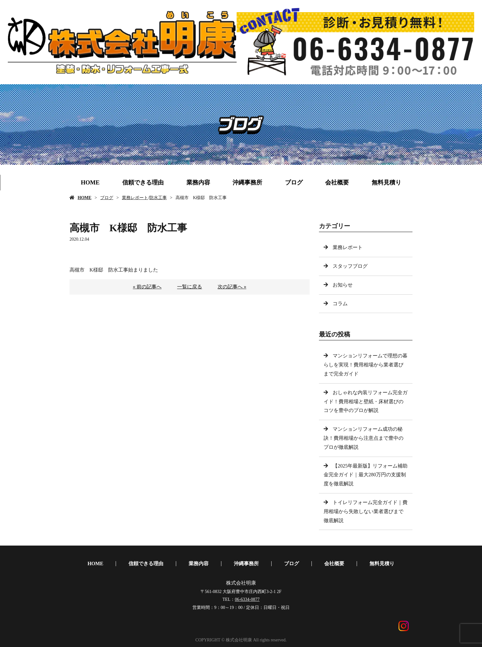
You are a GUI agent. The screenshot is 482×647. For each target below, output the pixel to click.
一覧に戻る (189, 286)
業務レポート (135, 197)
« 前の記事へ (147, 286)
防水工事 (158, 197)
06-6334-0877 (247, 599)
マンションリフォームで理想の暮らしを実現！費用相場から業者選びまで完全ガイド (365, 364)
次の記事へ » (232, 286)
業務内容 (198, 182)
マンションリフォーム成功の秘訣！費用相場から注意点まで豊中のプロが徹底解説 (363, 438)
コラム (340, 303)
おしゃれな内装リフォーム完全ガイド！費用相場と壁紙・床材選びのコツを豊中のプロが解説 (365, 401)
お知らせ (343, 284)
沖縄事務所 (247, 182)
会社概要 (337, 182)
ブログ (294, 182)
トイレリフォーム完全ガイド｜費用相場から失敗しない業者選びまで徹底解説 (365, 511)
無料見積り (386, 182)
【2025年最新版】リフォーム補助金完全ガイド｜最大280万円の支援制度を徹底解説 (365, 475)
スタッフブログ (350, 266)
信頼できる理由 (143, 182)
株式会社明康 (241, 583)
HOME (90, 182)
